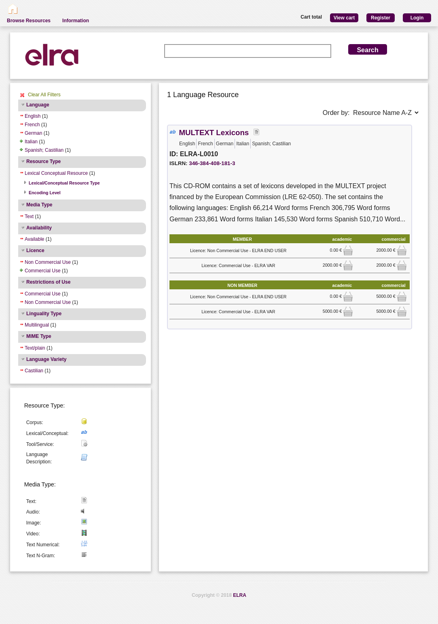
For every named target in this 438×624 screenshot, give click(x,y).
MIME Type (38, 336)
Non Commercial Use (48, 262)
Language (37, 105)
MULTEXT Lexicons (214, 132)
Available (34, 239)
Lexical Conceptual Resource (56, 173)
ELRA (239, 595)
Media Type (39, 205)
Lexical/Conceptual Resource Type (64, 182)
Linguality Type (43, 313)
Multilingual (37, 325)
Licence (35, 250)
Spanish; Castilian (44, 150)
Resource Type (43, 161)
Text (29, 216)
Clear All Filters (44, 95)
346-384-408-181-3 (212, 163)
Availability (39, 228)
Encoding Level (45, 192)
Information (75, 20)
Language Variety (46, 359)
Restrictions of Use (48, 282)
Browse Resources (29, 20)
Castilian (34, 371)
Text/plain (35, 348)
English (32, 116)
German (33, 133)
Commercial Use (43, 271)
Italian (31, 141)
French (32, 124)
